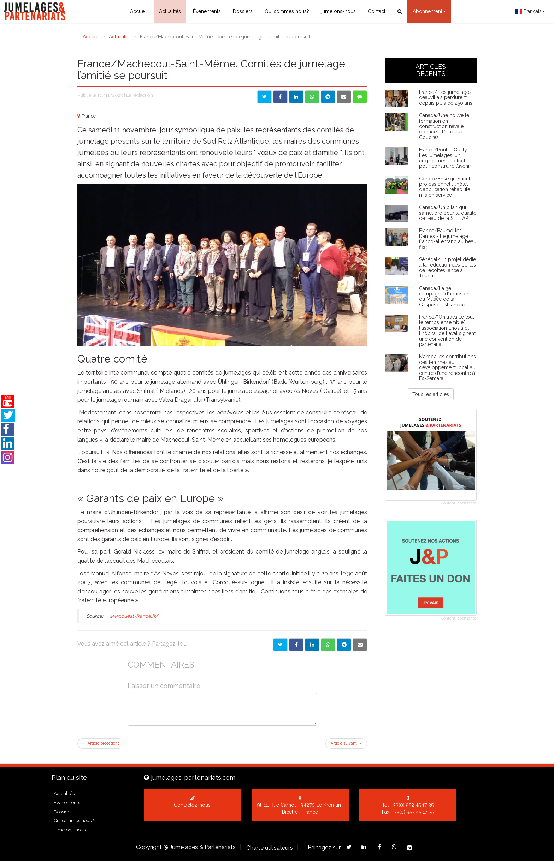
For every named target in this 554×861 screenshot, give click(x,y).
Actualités (170, 11)
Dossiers (243, 11)
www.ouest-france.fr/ (133, 616)
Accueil (138, 11)
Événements (207, 11)
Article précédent (101, 743)
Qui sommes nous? (287, 11)
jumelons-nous (338, 11)
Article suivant (346, 743)
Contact (376, 11)
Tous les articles (430, 394)
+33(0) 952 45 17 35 (412, 805)
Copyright (149, 847)
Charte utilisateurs (269, 847)
